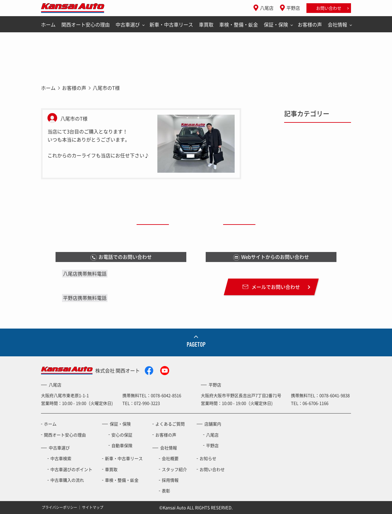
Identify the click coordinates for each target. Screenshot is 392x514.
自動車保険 (121, 445)
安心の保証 (121, 435)
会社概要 (170, 458)
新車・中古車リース (171, 24)
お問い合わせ (328, 8)
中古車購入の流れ (67, 480)
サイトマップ (92, 507)
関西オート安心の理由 (85, 24)
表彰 (166, 491)
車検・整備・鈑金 (238, 24)
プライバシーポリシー (59, 507)
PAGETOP (196, 344)
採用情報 (170, 480)
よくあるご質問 (170, 424)
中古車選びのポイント (71, 469)
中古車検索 (60, 458)
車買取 (206, 24)
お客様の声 (310, 24)
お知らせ (208, 458)
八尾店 (266, 8)
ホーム (48, 24)
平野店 (293, 8)
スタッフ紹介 (174, 469)
